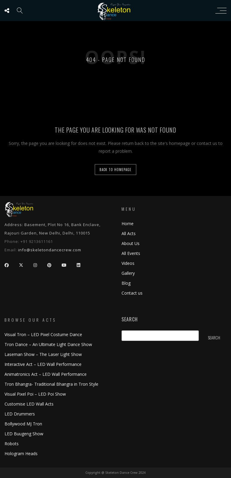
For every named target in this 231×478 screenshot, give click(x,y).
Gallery (128, 273)
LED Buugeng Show (24, 434)
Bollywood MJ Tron (23, 424)
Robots (12, 443)
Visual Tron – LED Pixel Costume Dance (43, 334)
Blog (126, 283)
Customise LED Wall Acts (29, 404)
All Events (131, 253)
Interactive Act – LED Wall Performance (43, 364)
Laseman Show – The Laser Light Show (43, 354)
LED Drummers (20, 414)
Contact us (132, 293)
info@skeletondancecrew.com (49, 250)
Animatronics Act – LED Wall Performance (46, 374)
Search (130, 319)
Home (128, 223)
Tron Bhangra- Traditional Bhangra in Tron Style (51, 384)
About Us (131, 243)
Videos (128, 263)
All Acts (129, 233)
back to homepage (115, 169)
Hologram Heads (21, 453)
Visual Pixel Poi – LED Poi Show (35, 394)
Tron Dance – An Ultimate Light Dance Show (48, 344)
